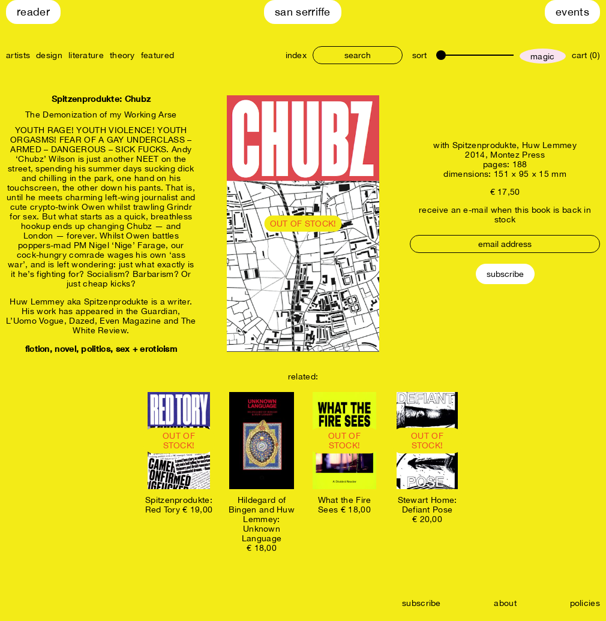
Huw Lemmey (549, 145)
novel (65, 348)
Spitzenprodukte (484, 145)
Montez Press (517, 154)
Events (572, 11)
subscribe (421, 603)
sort (419, 55)
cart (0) (586, 55)
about (505, 603)
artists (18, 55)
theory (122, 55)
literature (86, 55)
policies (585, 603)
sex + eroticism (147, 348)
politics (95, 348)
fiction (37, 348)
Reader (33, 11)
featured (157, 55)
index (296, 55)
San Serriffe (303, 11)
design (49, 55)
